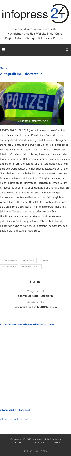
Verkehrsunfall (30, 266)
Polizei (44, 260)
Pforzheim (28, 260)
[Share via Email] (38, 281)
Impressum (38, 442)
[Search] (67, 49)
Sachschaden (9, 266)
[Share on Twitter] (34, 281)
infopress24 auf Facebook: (15, 419)
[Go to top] (35, 451)
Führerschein (9, 260)
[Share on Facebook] (30, 281)
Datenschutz (55, 442)
